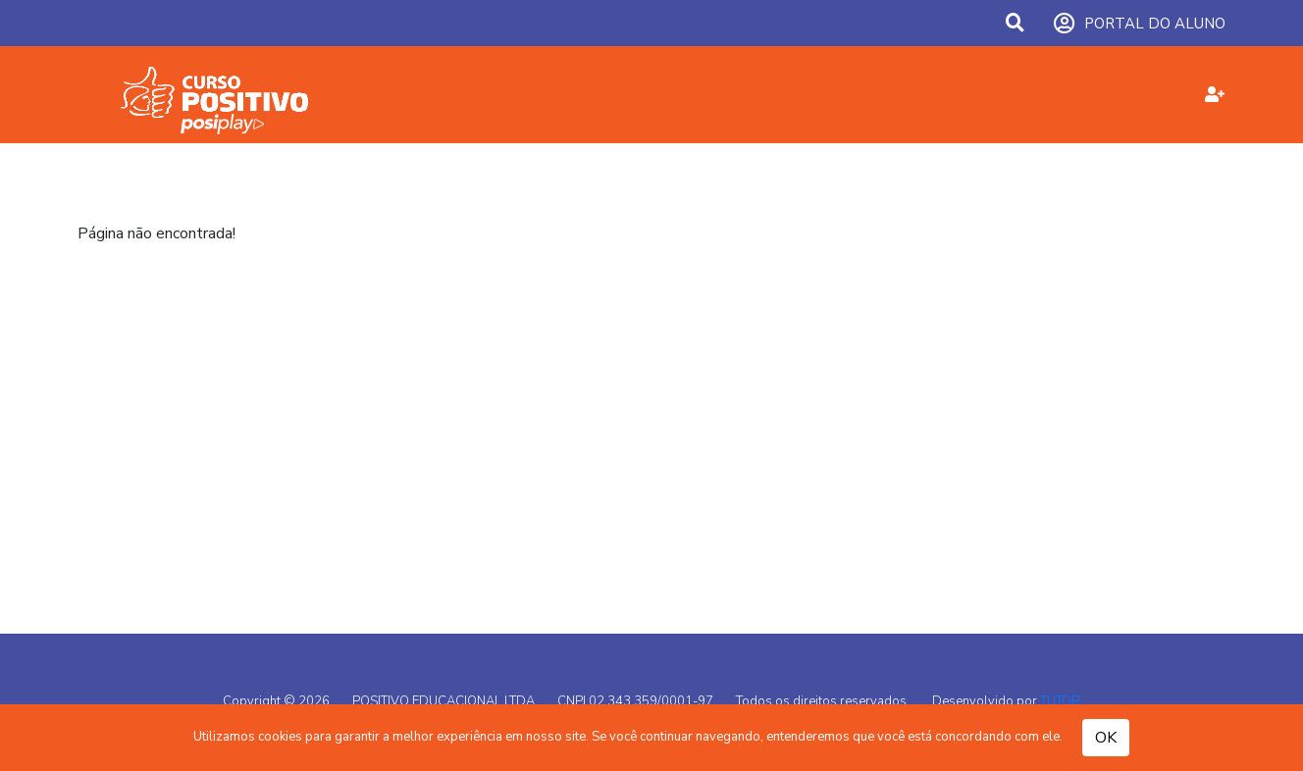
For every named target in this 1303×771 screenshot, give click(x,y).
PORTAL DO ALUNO (1139, 24)
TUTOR (1060, 701)
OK (1106, 737)
